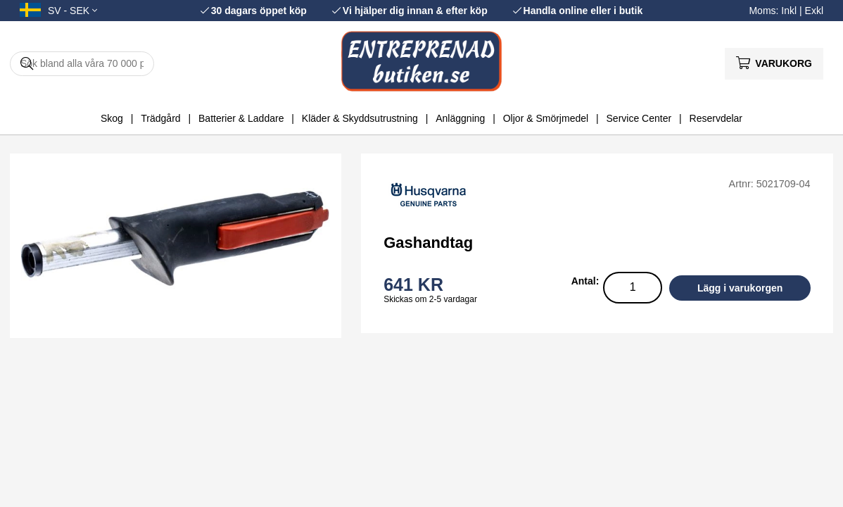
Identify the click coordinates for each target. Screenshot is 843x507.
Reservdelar (716, 118)
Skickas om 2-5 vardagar (430, 299)
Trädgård (160, 118)
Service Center (639, 118)
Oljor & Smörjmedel (545, 118)
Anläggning (460, 118)
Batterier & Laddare (241, 118)
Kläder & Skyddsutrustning (360, 118)
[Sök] (82, 63)
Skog (112, 118)
